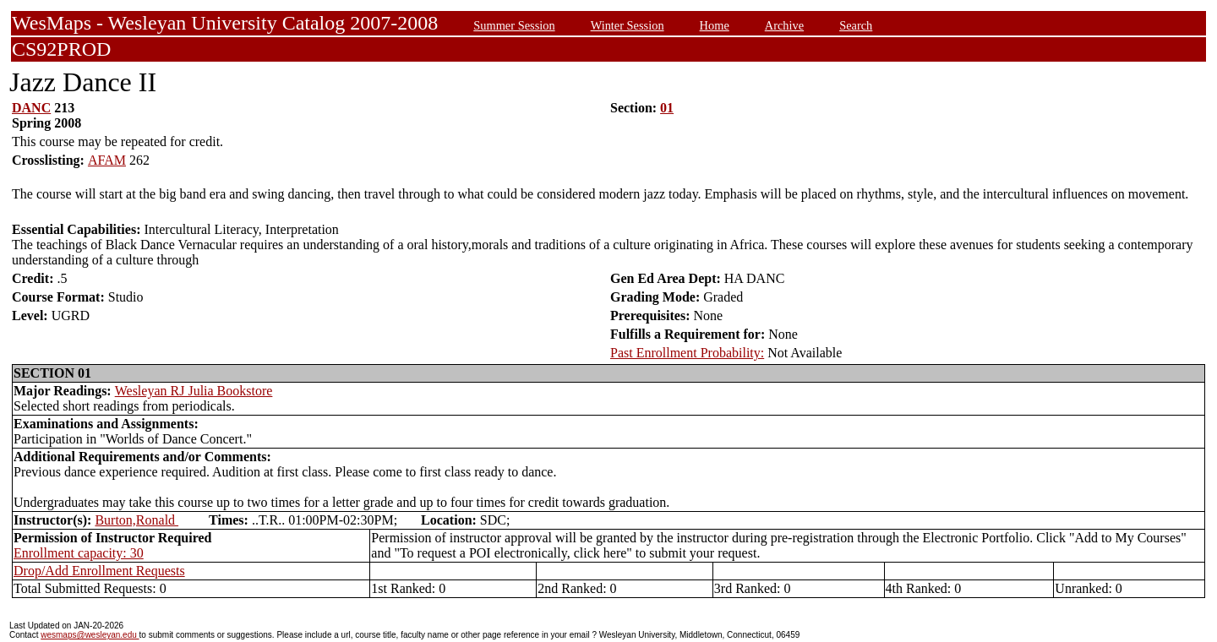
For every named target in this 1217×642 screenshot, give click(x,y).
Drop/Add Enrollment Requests (99, 570)
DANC (31, 108)
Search (855, 25)
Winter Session (627, 25)
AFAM (107, 160)
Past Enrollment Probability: (687, 352)
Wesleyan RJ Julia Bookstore (194, 391)
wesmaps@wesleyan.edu (90, 634)
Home (714, 25)
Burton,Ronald (136, 520)
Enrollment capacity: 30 (79, 553)
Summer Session (513, 25)
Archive (784, 25)
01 (667, 108)
